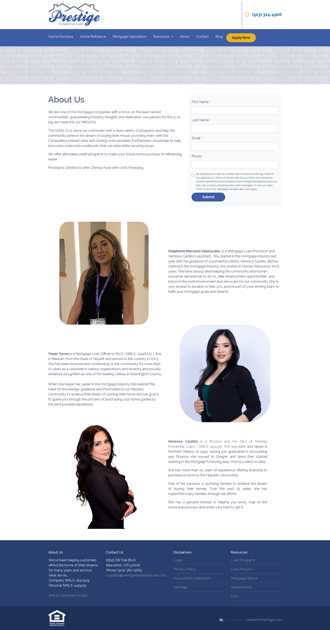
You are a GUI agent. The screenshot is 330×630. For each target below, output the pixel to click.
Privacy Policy (247, 177)
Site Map (181, 587)
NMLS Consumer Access (68, 596)
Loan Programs (243, 560)
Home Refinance (93, 37)
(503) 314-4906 (263, 14)
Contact (202, 37)
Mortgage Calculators (129, 37)
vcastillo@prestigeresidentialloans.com (136, 575)
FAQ (234, 596)
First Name (201, 102)
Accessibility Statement (192, 578)
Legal (178, 560)
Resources (161, 37)
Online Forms (241, 587)
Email (197, 138)
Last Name (201, 120)
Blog (219, 37)
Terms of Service (224, 177)
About (184, 37)
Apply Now (241, 38)
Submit (208, 197)
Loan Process (241, 569)
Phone (197, 156)
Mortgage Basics (244, 578)
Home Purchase (60, 37)
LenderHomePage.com (263, 620)
